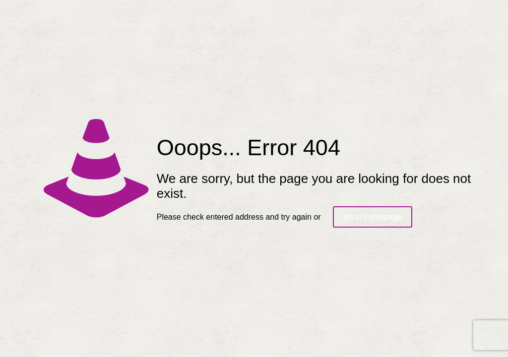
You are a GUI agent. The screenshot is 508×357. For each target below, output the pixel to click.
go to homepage (372, 217)
